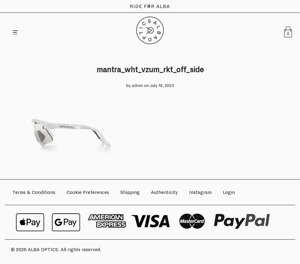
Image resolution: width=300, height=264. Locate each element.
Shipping (130, 192)
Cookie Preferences (88, 192)
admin (137, 86)
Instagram (200, 192)
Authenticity (164, 192)
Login (229, 192)
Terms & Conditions (33, 192)
